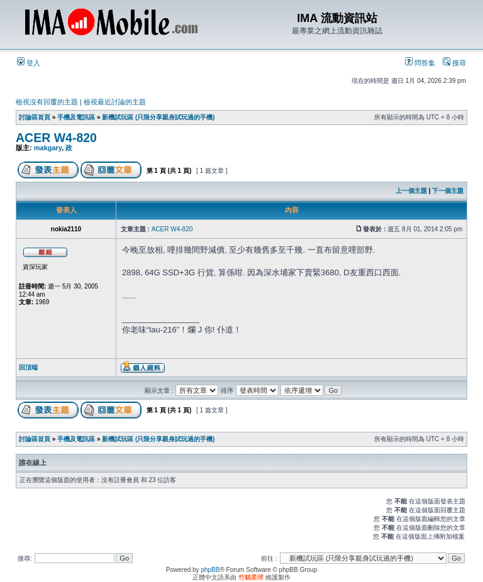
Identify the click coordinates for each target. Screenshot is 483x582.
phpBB (210, 569)
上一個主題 (411, 190)
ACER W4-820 (56, 138)
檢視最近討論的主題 (115, 102)
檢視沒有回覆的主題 (47, 102)
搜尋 (454, 63)
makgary (48, 147)
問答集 (420, 63)
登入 (28, 63)
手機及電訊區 (76, 117)
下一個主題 (448, 190)
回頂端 (28, 367)
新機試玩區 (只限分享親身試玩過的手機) (158, 117)
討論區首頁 (34, 117)
